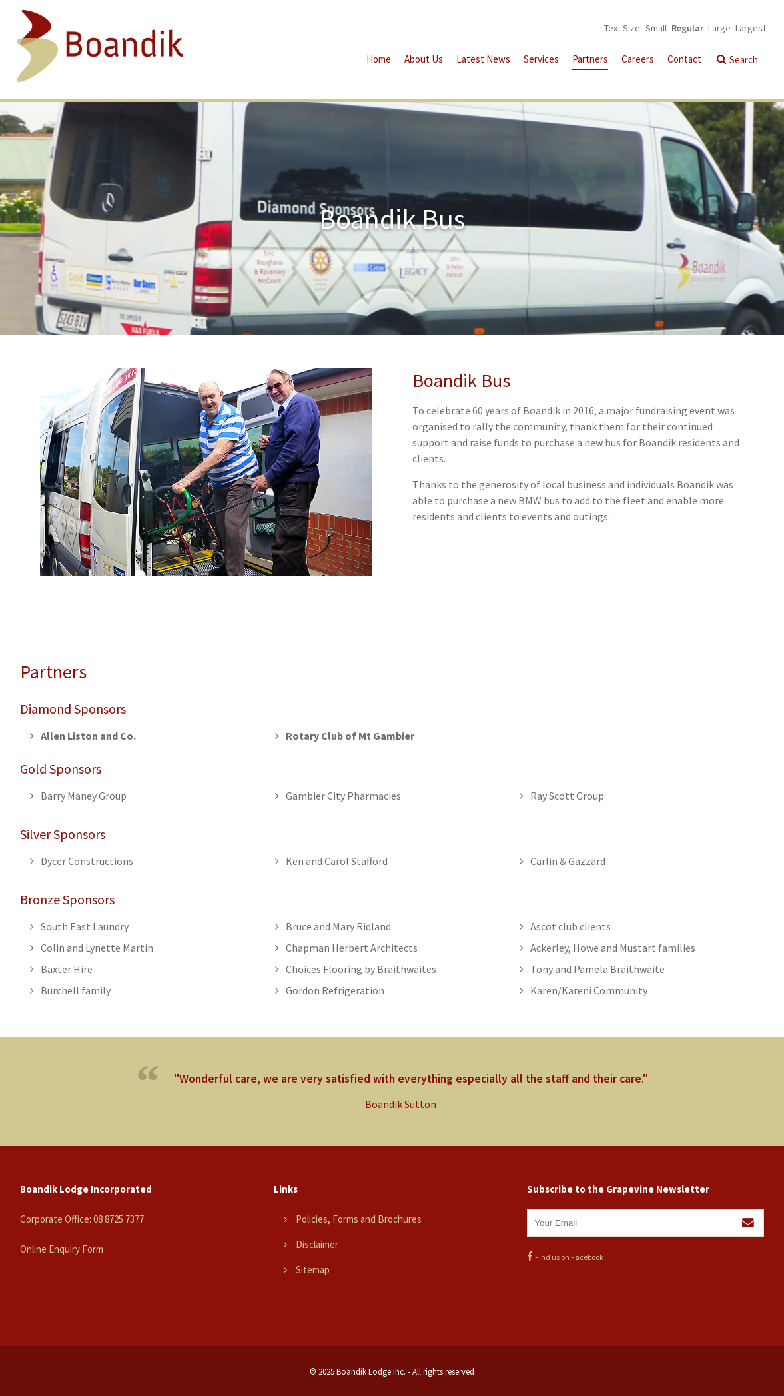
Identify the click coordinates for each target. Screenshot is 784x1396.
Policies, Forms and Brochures (359, 1219)
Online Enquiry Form (61, 1249)
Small (656, 28)
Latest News (483, 59)
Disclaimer (317, 1244)
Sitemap (313, 1269)
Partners (590, 59)
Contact (684, 59)
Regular (687, 28)
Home (378, 59)
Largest (750, 28)
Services (541, 59)
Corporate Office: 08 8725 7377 (82, 1219)
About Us (423, 59)
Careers (637, 59)
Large (719, 28)
